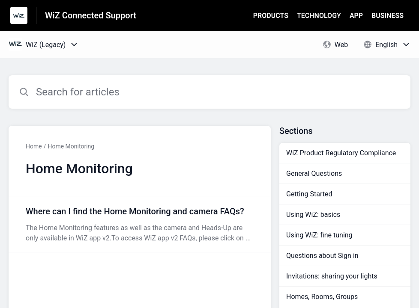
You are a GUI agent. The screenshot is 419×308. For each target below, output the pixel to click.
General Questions (314, 173)
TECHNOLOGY (319, 16)
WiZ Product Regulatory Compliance (341, 153)
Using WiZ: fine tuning (319, 235)
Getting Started (309, 194)
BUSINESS (387, 16)
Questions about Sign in (322, 256)
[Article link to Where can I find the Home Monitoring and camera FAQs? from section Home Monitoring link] (140, 224)
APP (356, 16)
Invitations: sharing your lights (331, 276)
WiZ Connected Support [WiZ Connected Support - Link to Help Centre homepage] (90, 15)
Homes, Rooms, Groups (322, 297)
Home (34, 146)
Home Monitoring (71, 146)
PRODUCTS (270, 16)
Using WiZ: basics (313, 214)
